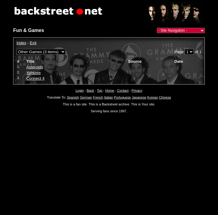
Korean (152, 97)
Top (99, 90)
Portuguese (122, 97)
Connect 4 (35, 78)
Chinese (165, 97)
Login (79, 90)
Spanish (73, 97)
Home (109, 90)
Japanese (139, 97)
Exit (33, 43)
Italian (108, 97)
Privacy (136, 90)
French (98, 97)
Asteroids (34, 67)
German (86, 97)
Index (21, 43)
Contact (122, 90)
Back (90, 90)
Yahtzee (33, 72)
